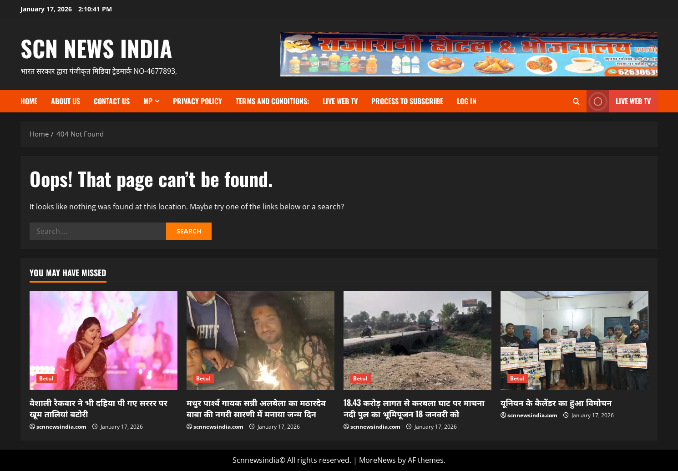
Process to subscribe (407, 101)
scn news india (96, 48)
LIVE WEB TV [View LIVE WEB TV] (619, 101)
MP (147, 101)
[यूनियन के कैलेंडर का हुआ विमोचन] (574, 340)
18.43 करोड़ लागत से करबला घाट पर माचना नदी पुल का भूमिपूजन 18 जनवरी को (414, 408)
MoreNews (377, 460)
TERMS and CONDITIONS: (272, 101)
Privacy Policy (197, 101)
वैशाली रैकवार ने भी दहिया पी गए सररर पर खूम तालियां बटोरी (98, 408)
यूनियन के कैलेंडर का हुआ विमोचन (556, 402)
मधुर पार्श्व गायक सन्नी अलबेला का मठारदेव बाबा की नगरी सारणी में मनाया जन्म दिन (256, 408)
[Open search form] (576, 101)
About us (65, 101)
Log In (466, 101)
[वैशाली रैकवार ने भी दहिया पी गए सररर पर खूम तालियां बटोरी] (103, 340)
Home (28, 101)
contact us (112, 101)
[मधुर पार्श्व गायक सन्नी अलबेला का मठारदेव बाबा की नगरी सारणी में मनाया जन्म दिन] (260, 340)
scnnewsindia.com (61, 426)
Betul (46, 378)
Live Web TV (340, 101)
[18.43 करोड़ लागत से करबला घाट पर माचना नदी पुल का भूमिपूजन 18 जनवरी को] (417, 340)
